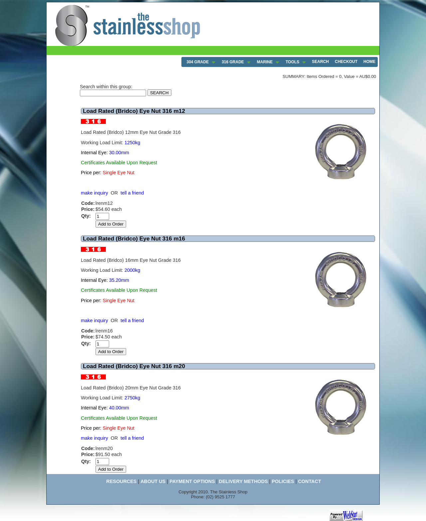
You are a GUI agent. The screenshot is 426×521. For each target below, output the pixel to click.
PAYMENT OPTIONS (192, 481)
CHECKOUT (346, 61)
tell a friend (132, 193)
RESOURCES (121, 481)
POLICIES (283, 481)
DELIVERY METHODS (243, 481)
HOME (369, 61)
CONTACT (309, 481)
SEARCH (320, 61)
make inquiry (94, 193)
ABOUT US (152, 481)
